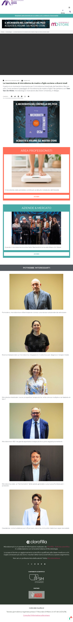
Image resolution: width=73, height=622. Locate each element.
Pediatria (14, 80)
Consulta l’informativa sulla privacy (36, 615)
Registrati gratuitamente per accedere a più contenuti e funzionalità (36, 15)
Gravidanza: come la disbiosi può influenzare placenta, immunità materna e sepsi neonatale (35, 528)
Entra (63, 13)
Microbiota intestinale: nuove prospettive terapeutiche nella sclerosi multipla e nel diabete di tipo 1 (36, 398)
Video (18, 80)
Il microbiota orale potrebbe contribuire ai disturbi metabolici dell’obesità (32, 190)
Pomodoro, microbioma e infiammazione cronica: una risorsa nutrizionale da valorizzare (34, 312)
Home (2, 32)
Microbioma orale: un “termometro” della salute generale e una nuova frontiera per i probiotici (33, 485)
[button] (69, 7)
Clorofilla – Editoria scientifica (58, 547)
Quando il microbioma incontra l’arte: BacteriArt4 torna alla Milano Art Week (33, 247)
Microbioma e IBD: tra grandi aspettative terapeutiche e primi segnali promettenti (32, 441)
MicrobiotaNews (53, 558)
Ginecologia (9, 32)
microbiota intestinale (17, 98)
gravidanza (8, 98)
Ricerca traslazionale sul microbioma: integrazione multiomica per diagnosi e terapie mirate (35, 355)
